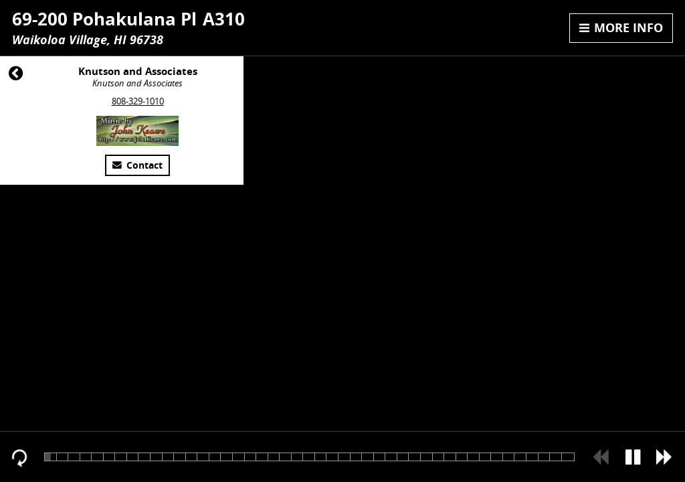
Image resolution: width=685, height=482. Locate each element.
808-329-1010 (138, 101)
